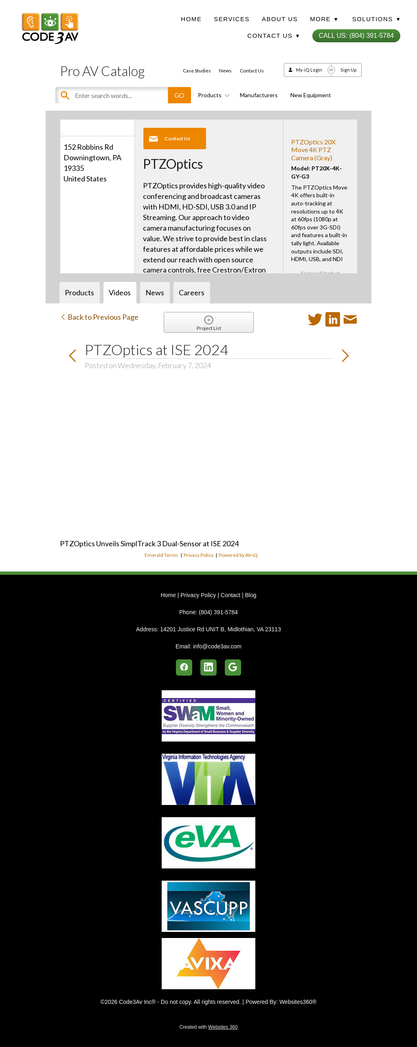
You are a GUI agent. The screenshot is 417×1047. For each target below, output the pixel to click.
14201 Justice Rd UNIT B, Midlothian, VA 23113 (220, 629)
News (225, 71)
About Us (280, 18)
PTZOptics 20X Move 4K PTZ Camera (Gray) (313, 149)
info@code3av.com (217, 646)
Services (232, 18)
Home (191, 18)
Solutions (376, 18)
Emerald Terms (161, 555)
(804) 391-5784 (218, 612)
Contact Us (252, 71)
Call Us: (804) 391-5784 (356, 35)
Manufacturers (259, 95)
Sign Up (348, 69)
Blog (250, 595)
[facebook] (184, 667)
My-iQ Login (309, 69)
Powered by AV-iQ (238, 555)
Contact (230, 595)
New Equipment (310, 95)
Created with (208, 1027)
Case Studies (197, 71)
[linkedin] (208, 667)
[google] (233, 667)
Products (212, 95)
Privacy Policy (198, 555)
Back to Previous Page (99, 316)
